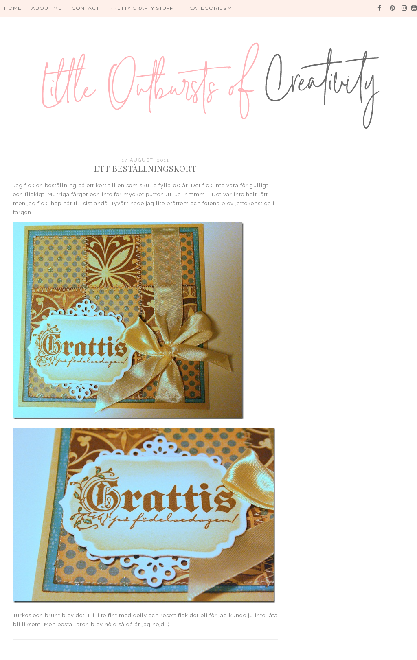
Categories (210, 8)
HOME (13, 8)
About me (46, 8)
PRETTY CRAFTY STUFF (141, 8)
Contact (85, 8)
